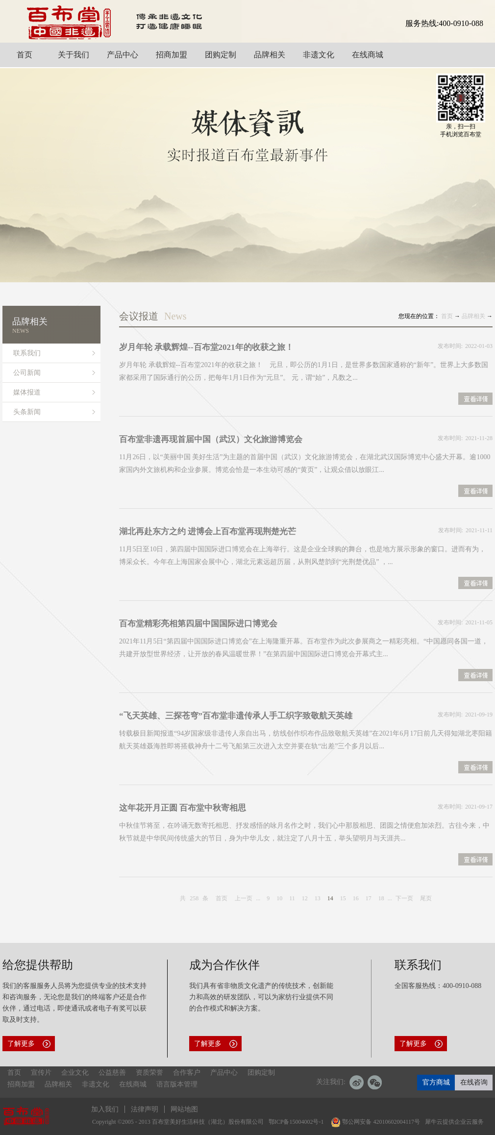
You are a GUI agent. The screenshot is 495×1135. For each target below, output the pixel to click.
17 (368, 898)
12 (305, 898)
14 (330, 898)
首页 (221, 898)
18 (381, 898)
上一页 (243, 898)
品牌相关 (473, 316)
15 (343, 898)
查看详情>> (475, 400)
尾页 (426, 898)
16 (356, 898)
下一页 (404, 898)
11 (292, 898)
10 (279, 898)
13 (318, 898)
